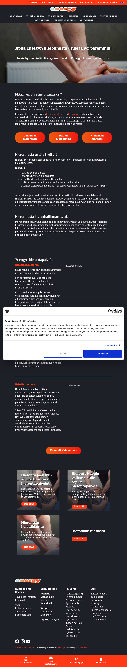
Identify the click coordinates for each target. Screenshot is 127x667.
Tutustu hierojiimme (63, 137)
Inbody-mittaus (74, 623)
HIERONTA (73, 16)
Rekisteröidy (87, 2)
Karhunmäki (47, 597)
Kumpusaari (46, 612)
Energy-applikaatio (101, 610)
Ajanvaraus (97, 607)
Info (51, 2)
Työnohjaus (72, 620)
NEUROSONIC (89, 16)
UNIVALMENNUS (108, 16)
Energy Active (73, 610)
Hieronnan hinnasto (97, 137)
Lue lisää (29, 504)
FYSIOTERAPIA (56, 16)
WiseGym (61, 648)
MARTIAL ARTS (41, 20)
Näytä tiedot (111, 345)
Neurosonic (72, 613)
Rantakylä (46, 604)
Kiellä (63, 354)
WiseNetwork (81, 648)
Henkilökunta (98, 616)
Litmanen (45, 615)
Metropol (45, 600)
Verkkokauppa (67, 2)
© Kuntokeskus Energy (24, 648)
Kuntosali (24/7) (74, 594)
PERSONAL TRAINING (64, 20)
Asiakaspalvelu (99, 620)
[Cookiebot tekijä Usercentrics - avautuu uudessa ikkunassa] (110, 311)
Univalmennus (73, 616)
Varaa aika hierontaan (30, 137)
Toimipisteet (36, 2)
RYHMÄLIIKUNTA (35, 16)
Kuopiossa (73, 114)
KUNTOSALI (16, 16)
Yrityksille (71, 636)
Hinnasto (96, 613)
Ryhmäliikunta (74, 597)
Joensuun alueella (55, 114)
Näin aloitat (97, 600)
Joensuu (45, 594)
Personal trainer (74, 600)
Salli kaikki (102, 354)
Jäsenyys (95, 604)
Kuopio (44, 608)
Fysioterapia (72, 604)
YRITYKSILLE (86, 20)
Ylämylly (49, 620)
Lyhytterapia (73, 633)
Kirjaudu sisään (107, 2)
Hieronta (70, 607)
